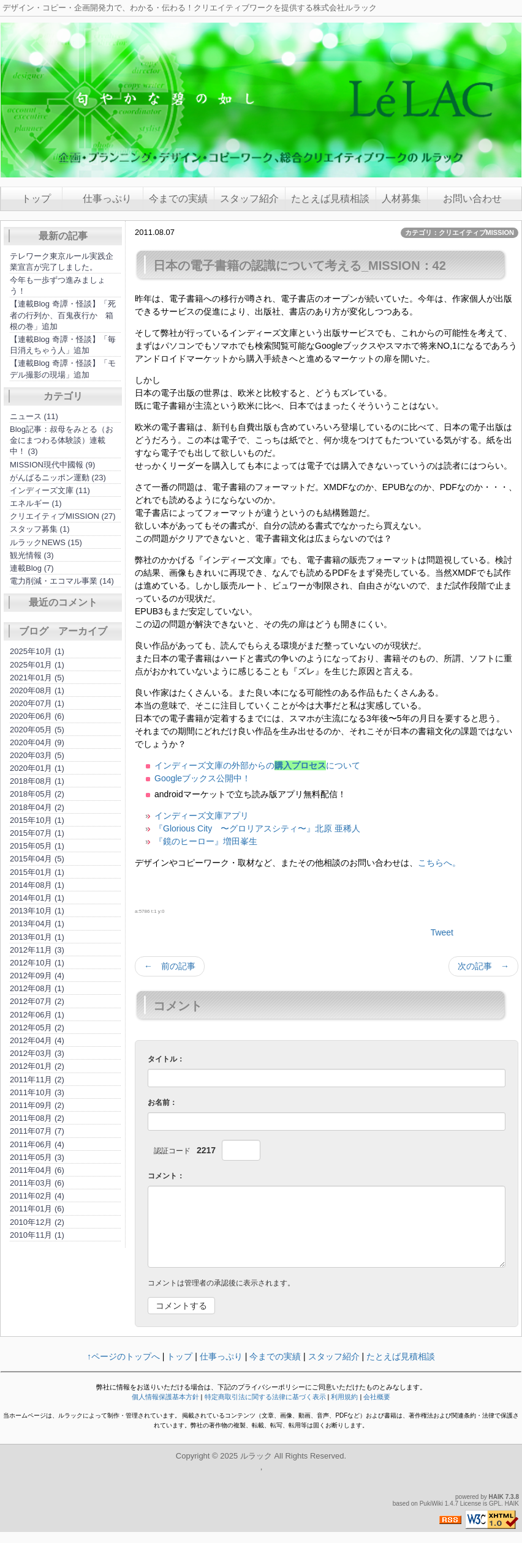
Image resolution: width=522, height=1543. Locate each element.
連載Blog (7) (32, 568)
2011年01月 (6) (37, 1208)
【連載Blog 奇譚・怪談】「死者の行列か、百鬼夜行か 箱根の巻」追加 (63, 314)
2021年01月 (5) (37, 677)
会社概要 (376, 1396)
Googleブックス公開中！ (202, 778)
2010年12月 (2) (37, 1222)
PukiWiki (431, 1503)
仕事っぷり (107, 198)
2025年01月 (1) (37, 664)
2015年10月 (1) (37, 820)
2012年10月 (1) (37, 962)
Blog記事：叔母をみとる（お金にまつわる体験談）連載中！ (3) (61, 440)
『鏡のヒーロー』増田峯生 (205, 841)
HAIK (496, 1496)
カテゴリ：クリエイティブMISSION (459, 232)
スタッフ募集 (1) (40, 529)
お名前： (162, 1102)
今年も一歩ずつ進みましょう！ (57, 285)
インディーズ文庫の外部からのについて (257, 765)
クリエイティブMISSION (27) (63, 516)
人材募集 (401, 198)
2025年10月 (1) (37, 651)
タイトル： (166, 1059)
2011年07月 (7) (37, 1131)
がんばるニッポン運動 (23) (58, 477)
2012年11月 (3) (37, 949)
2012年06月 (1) (37, 1014)
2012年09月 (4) (37, 975)
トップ (36, 198)
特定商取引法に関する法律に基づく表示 (265, 1396)
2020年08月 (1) (37, 690)
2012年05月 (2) (37, 1027)
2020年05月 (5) (37, 729)
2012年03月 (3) (37, 1053)
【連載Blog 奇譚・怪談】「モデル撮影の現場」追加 (63, 369)
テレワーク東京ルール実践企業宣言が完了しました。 (61, 261)
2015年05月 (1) (37, 845)
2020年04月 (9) (37, 742)
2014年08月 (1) (37, 885)
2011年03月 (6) (37, 1183)
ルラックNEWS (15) (46, 542)
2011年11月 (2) (37, 1079)
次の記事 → (483, 966)
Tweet (442, 932)
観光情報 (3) (32, 555)
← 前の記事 (169, 966)
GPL (495, 1503)
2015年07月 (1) (37, 833)
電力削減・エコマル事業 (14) (62, 581)
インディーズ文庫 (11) (50, 490)
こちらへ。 (439, 863)
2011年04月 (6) (37, 1170)
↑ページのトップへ (123, 1356)
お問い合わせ (467, 198)
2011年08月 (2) (37, 1118)
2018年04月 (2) (37, 807)
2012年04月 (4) (37, 1040)
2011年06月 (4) (37, 1144)
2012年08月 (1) (37, 988)
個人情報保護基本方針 (165, 1396)
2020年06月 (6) (37, 716)
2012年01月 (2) (37, 1066)
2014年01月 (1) (37, 897)
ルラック (256, 1455)
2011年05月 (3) (37, 1157)
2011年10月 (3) (37, 1092)
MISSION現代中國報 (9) (52, 464)
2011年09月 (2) (37, 1105)
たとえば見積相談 (330, 198)
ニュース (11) (34, 416)
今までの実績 (178, 198)
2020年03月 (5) (37, 755)
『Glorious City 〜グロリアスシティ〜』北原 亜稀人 (257, 828)
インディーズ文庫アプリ (201, 815)
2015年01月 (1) (37, 872)
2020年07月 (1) (37, 703)
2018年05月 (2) (37, 793)
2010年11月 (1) (37, 1235)
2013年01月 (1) (37, 937)
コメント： (166, 1176)
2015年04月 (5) (37, 858)
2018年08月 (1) (37, 781)
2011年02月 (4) (37, 1195)
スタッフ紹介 (249, 198)
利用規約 (344, 1396)
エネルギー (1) (36, 503)
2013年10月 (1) (37, 910)
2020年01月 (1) (37, 768)
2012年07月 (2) (37, 1001)
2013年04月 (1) (37, 923)
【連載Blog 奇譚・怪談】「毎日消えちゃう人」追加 (63, 345)
